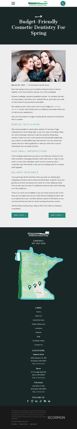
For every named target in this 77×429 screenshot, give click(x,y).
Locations (38, 328)
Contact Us (38, 345)
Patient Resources (38, 324)
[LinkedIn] (36, 401)
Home (38, 312)
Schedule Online (38, 341)
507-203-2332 (38, 243)
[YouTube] (45, 401)
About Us (38, 316)
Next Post (57, 215)
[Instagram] (32, 401)
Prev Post (20, 215)
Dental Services (38, 320)
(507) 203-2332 (45, 206)
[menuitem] (14, 424)
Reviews (38, 332)
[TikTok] (41, 401)
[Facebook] (28, 401)
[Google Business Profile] (49, 401)
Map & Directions (38, 364)
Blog (38, 337)
